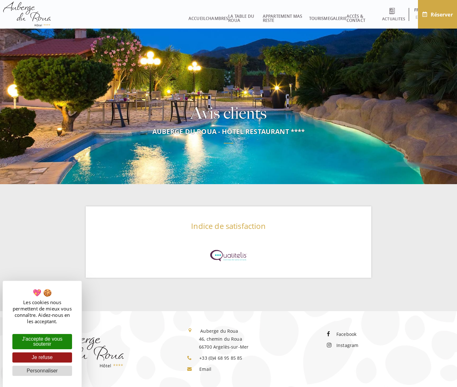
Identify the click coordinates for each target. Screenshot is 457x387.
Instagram (342, 345)
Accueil (97, 16)
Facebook (341, 334)
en (407, 17)
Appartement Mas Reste (221, 16)
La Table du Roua (166, 16)
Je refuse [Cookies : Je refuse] (42, 357)
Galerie (294, 16)
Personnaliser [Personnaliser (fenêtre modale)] (42, 370)
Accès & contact (329, 16)
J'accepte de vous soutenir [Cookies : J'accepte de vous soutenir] (42, 341)
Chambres (126, 16)
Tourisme (265, 16)
